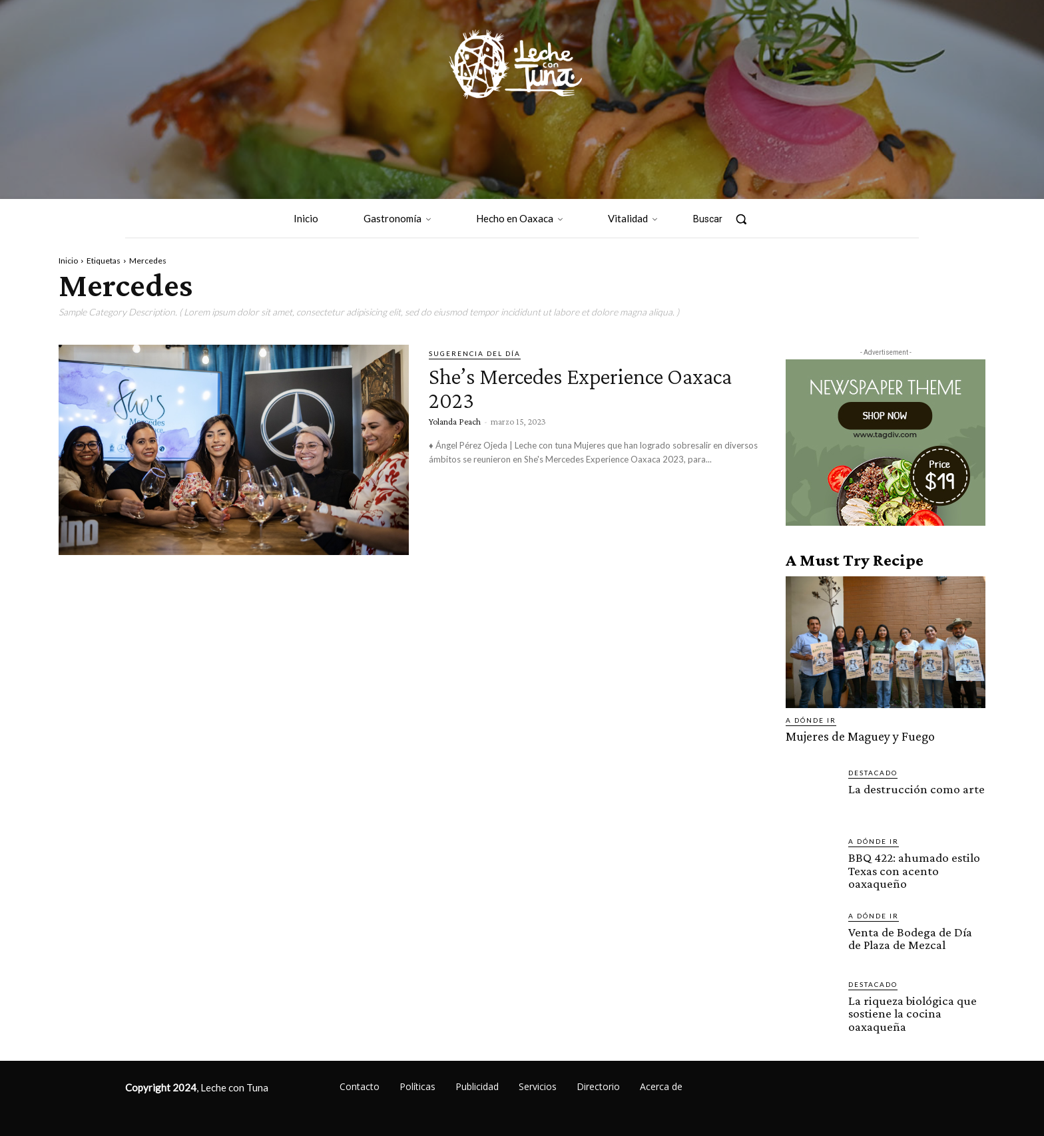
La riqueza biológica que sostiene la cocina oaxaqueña (910, 1012)
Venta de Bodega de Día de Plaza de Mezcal (910, 937)
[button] (726, 219)
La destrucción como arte (914, 788)
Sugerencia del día (475, 353)
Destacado (873, 772)
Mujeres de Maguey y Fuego (859, 736)
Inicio (68, 261)
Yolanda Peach (455, 421)
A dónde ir (811, 720)
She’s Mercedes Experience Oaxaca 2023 (569, 387)
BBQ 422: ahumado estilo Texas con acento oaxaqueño (913, 869)
